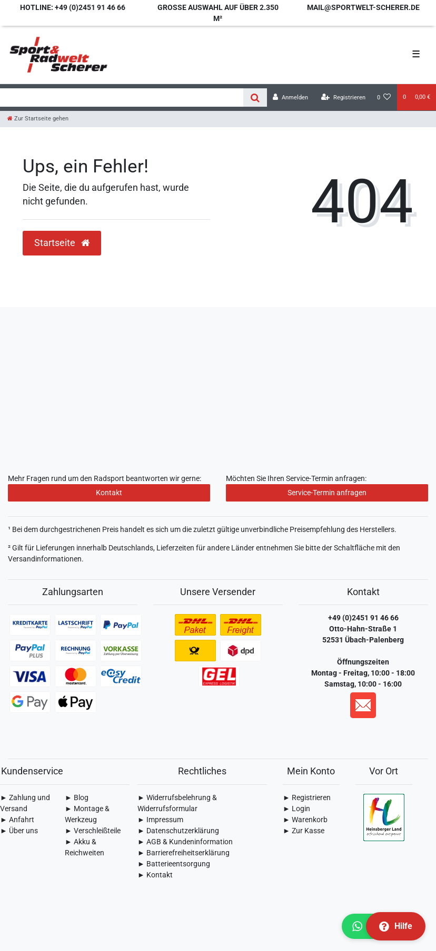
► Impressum (160, 819)
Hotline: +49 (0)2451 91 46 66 (72, 7)
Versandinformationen (45, 559)
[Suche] (255, 97)
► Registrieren (307, 797)
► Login (296, 808)
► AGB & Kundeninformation (185, 841)
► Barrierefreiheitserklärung (183, 852)
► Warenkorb (305, 819)
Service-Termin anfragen (327, 492)
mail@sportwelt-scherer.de (363, 7)
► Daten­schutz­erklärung (178, 830)
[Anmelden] (290, 97)
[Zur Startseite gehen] (37, 118)
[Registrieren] (343, 97)
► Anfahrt (17, 819)
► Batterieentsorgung (173, 864)
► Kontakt (155, 875)
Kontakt (109, 492)
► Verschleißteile (93, 830)
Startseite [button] (62, 243)
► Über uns (19, 830)
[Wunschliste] (384, 97)
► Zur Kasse (303, 830)
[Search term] (121, 97)
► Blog (76, 797)
